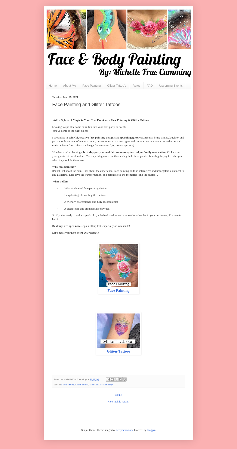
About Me (69, 85)
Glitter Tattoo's (116, 85)
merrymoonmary (124, 430)
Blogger (151, 430)
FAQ (150, 85)
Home (53, 85)
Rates (137, 85)
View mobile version (118, 401)
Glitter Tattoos (118, 351)
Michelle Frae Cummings (101, 384)
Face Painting (91, 85)
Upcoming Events (171, 85)
